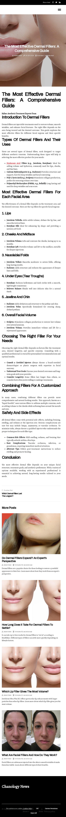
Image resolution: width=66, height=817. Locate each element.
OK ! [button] (37, 808)
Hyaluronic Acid (13, 163)
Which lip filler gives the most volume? (25, 691)
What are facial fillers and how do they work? (29, 755)
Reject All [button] (34, 813)
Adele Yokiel (18, 55)
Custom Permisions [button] (51, 808)
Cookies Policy (27, 808)
